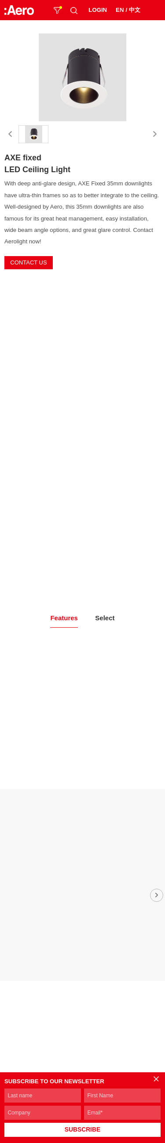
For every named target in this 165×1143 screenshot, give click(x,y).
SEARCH (74, 10)
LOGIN (97, 10)
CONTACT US (28, 262)
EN (120, 10)
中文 (134, 10)
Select (104, 618)
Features (64, 618)
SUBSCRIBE (82, 1129)
